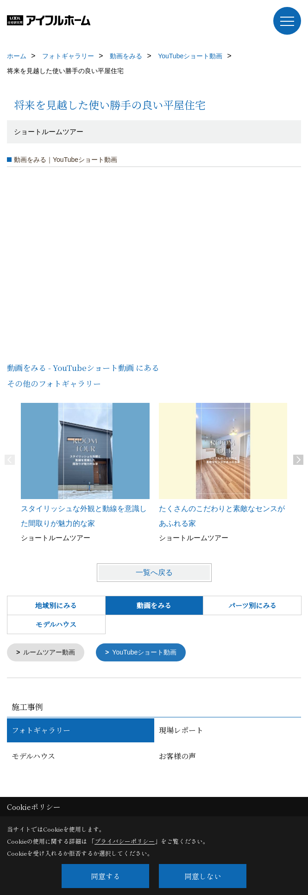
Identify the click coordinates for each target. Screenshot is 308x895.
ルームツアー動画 (52, 653)
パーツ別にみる (252, 605)
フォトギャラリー (41, 731)
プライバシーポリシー (124, 841)
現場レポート (181, 731)
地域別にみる (56, 605)
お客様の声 (177, 757)
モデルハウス (56, 624)
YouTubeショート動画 (151, 653)
